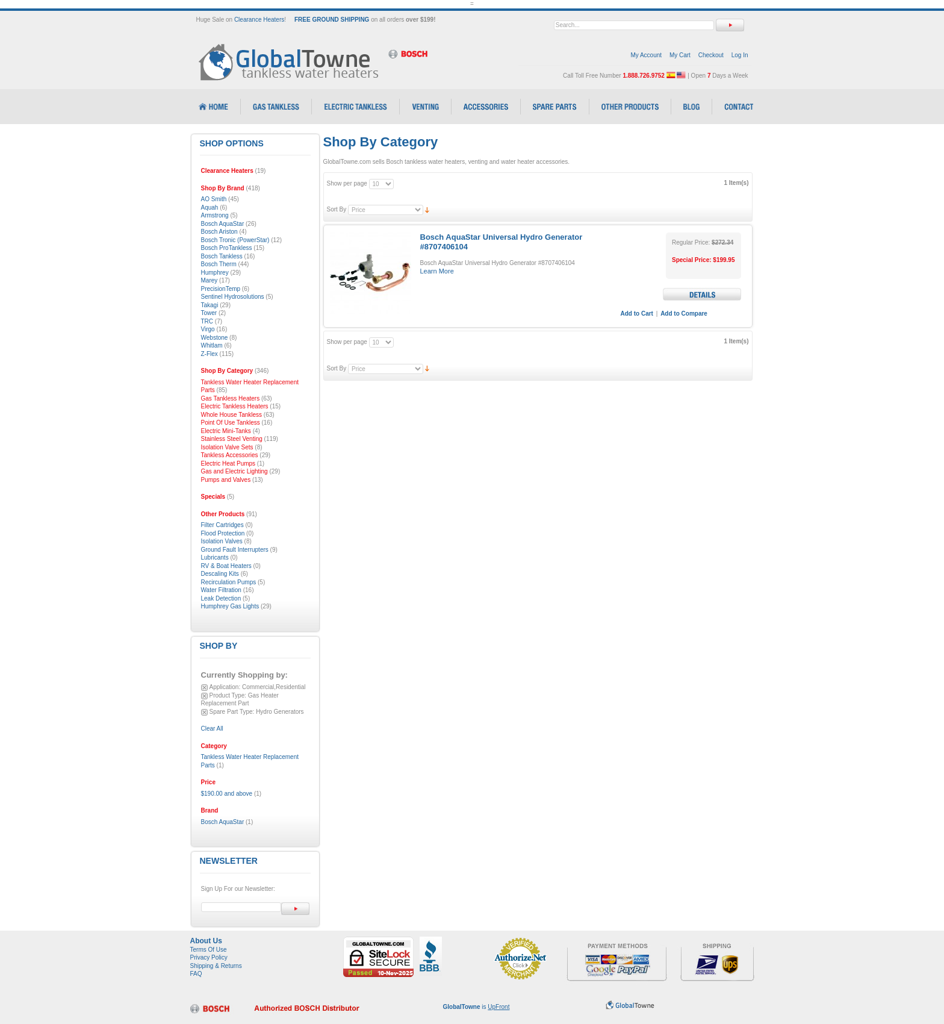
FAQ (196, 973)
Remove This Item (204, 687)
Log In (739, 55)
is (476, 1007)
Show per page (347, 183)
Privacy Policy (209, 957)
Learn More (437, 271)
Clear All (212, 728)
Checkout (711, 55)
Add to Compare (683, 313)
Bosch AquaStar (222, 822)
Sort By (337, 209)
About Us (206, 941)
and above (227, 793)
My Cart (680, 55)
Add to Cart (637, 313)
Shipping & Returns (216, 966)
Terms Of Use (208, 949)
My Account (646, 55)
